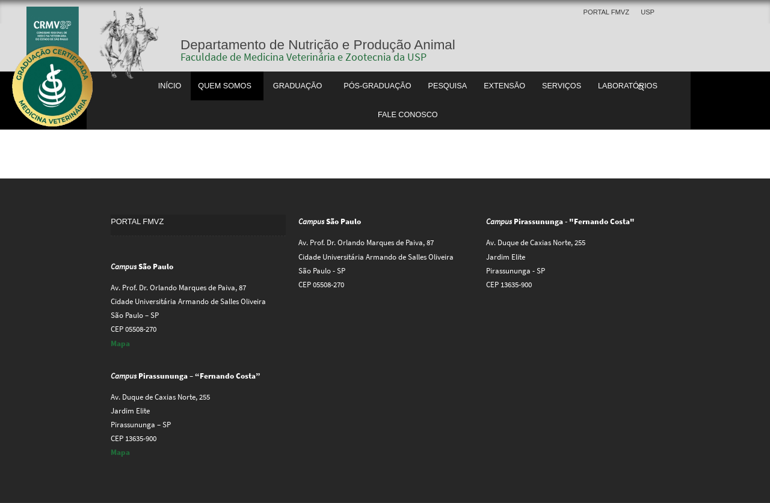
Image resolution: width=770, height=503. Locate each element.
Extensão (504, 86)
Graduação (297, 86)
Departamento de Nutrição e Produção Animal (317, 44)
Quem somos (224, 86)
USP (647, 12)
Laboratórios (628, 86)
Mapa (120, 343)
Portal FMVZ (606, 12)
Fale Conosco (408, 115)
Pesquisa (447, 86)
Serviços (561, 86)
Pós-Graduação (377, 86)
